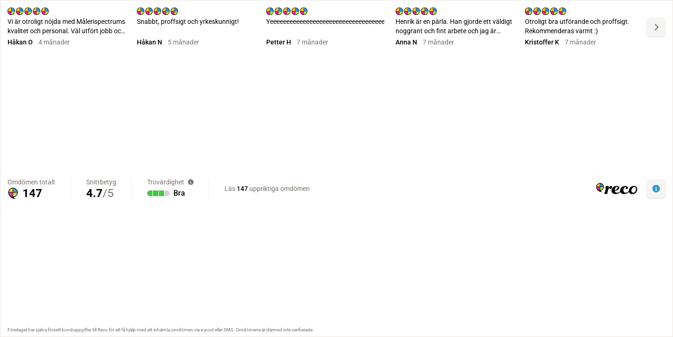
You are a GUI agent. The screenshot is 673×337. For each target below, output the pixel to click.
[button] (656, 188)
